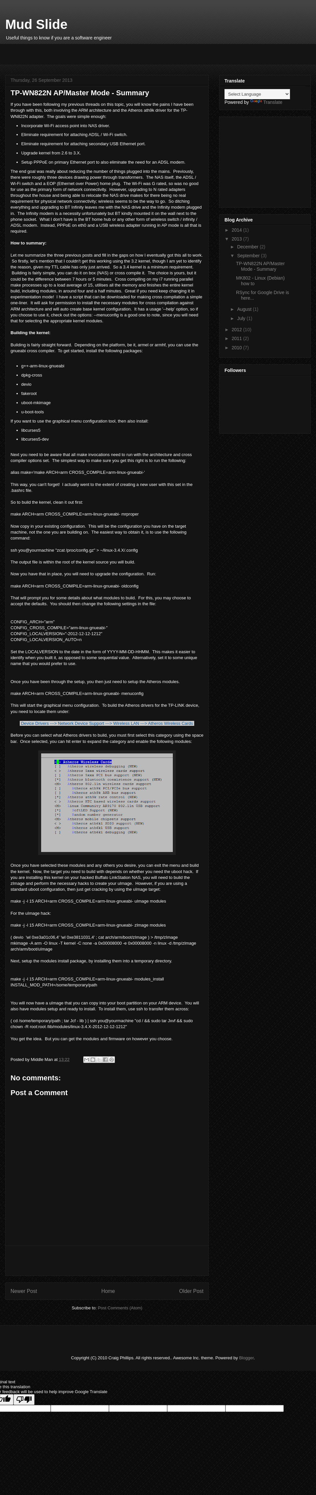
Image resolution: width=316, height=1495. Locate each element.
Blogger (246, 1357)
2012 (237, 329)
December (248, 246)
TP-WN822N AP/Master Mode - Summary (260, 266)
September (249, 255)
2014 (237, 230)
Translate (266, 102)
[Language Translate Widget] (257, 94)
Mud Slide (36, 24)
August (244, 309)
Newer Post (24, 1291)
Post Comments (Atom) (120, 1307)
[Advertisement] (87, 53)
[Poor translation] (24, 1399)
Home (108, 1291)
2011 (237, 338)
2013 (237, 239)
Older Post (191, 1291)
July (242, 318)
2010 (237, 347)
